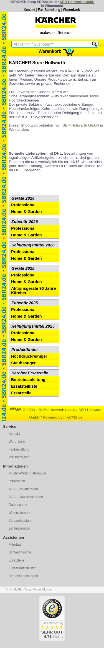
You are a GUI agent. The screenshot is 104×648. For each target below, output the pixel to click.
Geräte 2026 (22, 198)
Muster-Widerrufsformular (27, 473)
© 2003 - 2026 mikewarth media (42, 410)
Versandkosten (20, 521)
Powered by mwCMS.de (62, 417)
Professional (23, 205)
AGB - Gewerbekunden (26, 497)
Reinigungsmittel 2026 (33, 245)
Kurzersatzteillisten (23, 568)
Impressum (17, 481)
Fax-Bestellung (49, 10)
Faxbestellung (19, 449)
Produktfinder (24, 349)
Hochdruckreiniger (29, 356)
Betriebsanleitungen (23, 576)
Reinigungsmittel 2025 (33, 326)
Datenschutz (18, 505)
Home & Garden (26, 211)
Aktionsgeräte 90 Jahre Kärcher (33, 290)
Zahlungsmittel (19, 528)
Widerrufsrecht (19, 513)
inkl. (9, 589)
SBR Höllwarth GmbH (77, 2)
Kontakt (29, 10)
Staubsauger (23, 363)
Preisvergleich (19, 457)
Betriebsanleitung (28, 379)
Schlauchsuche (20, 552)
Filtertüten (16, 544)
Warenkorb (71, 10)
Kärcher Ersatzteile (29, 373)
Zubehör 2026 (24, 221)
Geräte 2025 (22, 268)
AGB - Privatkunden (23, 489)
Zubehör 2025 (24, 303)
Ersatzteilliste (24, 386)
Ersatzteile (21, 393)
